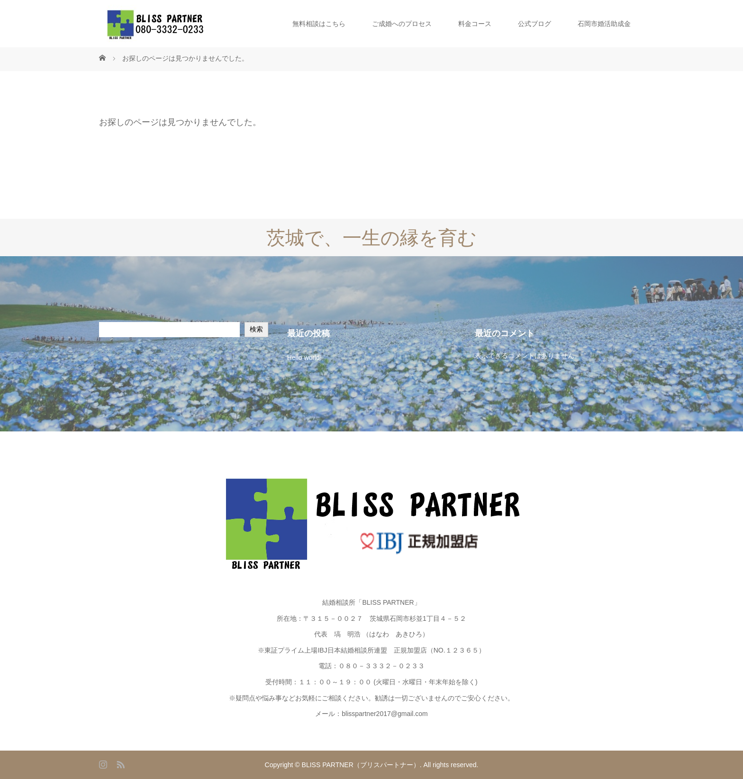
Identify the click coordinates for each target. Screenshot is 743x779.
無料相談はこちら (318, 23)
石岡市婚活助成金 (604, 23)
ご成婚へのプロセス (402, 23)
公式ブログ (534, 23)
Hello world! (304, 357)
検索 (256, 329)
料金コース (474, 23)
